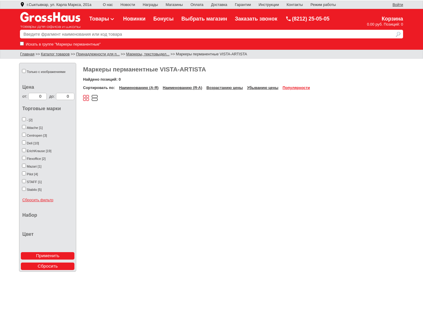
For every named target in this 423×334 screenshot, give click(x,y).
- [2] (29, 120)
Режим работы (323, 5)
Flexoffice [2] (36, 158)
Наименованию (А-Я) (138, 87)
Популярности (296, 87)
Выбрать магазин (204, 19)
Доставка (219, 5)
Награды (150, 5)
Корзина (392, 19)
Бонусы (163, 19)
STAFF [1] (34, 182)
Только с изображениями (46, 72)
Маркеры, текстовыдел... (147, 54)
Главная (27, 54)
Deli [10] (33, 143)
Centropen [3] (37, 135)
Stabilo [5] (34, 189)
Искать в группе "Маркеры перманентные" (60, 44)
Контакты (295, 5)
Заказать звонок (256, 19)
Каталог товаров (55, 54)
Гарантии (243, 5)
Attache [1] (35, 127)
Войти (398, 5)
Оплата (197, 5)
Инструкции (269, 5)
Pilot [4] (32, 174)
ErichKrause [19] (39, 151)
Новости (128, 5)
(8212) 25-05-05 (307, 19)
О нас (108, 5)
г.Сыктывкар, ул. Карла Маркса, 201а (55, 5)
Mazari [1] (34, 166)
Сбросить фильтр (37, 200)
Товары (102, 19)
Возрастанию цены (224, 87)
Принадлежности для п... (98, 54)
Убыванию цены (262, 87)
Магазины (174, 5)
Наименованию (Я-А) (182, 87)
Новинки (134, 19)
